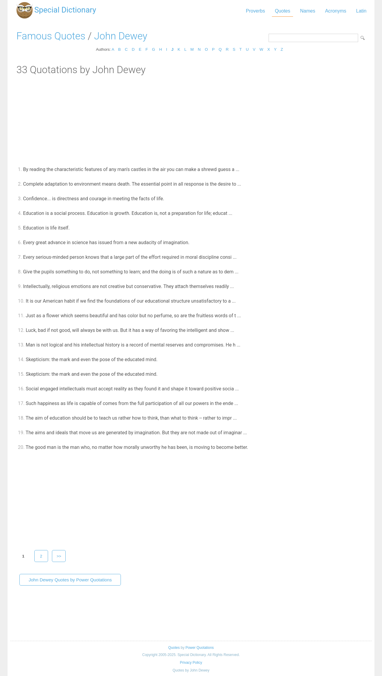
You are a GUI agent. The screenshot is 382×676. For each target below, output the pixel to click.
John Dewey (120, 36)
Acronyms (335, 10)
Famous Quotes (50, 36)
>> (59, 556)
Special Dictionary (65, 9)
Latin (361, 10)
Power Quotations (199, 648)
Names (307, 10)
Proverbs (255, 10)
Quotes (282, 10)
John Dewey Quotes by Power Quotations (70, 579)
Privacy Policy (191, 662)
